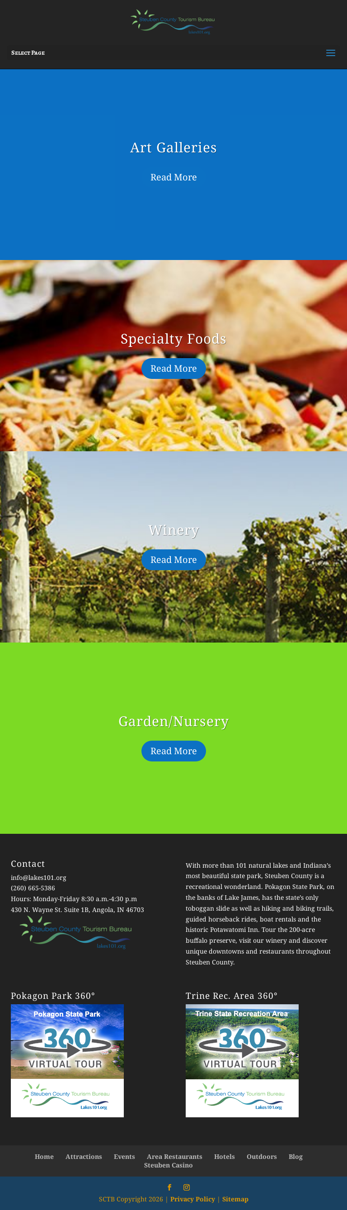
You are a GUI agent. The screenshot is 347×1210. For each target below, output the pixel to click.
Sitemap (235, 1199)
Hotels (224, 1156)
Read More (173, 177)
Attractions (84, 1156)
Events (124, 1156)
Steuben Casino (168, 1165)
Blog (296, 1156)
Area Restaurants (174, 1156)
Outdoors (262, 1156)
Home (44, 1156)
